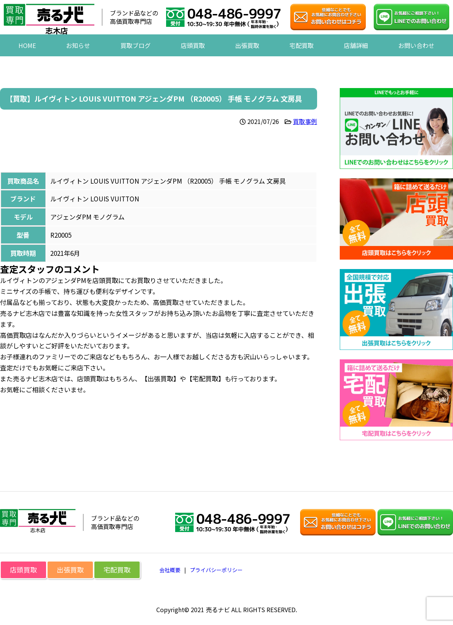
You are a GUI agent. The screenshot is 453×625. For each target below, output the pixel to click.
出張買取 (247, 56)
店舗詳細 (356, 56)
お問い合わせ (416, 56)
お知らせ (78, 56)
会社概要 (169, 570)
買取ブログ (135, 56)
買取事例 (305, 121)
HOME (27, 56)
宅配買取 (302, 56)
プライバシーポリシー (216, 570)
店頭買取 (193, 56)
